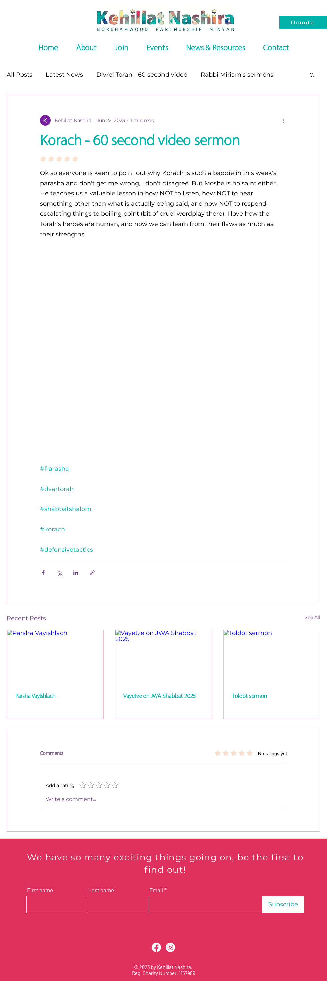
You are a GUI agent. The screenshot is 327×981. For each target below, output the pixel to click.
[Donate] (303, 22)
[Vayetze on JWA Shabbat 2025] (163, 657)
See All (312, 617)
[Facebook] (156, 947)
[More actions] (283, 120)
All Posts (19, 74)
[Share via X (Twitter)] (59, 573)
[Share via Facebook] (43, 573)
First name (40, 890)
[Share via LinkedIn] (76, 573)
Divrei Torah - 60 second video (141, 74)
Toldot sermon (249, 696)
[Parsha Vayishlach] (55, 657)
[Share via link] (92, 573)
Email (156, 890)
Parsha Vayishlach (35, 696)
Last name (101, 890)
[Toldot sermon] (272, 657)
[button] (312, 74)
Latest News (64, 74)
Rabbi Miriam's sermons (237, 74)
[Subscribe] (283, 904)
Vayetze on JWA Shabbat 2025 (159, 696)
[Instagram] (170, 947)
